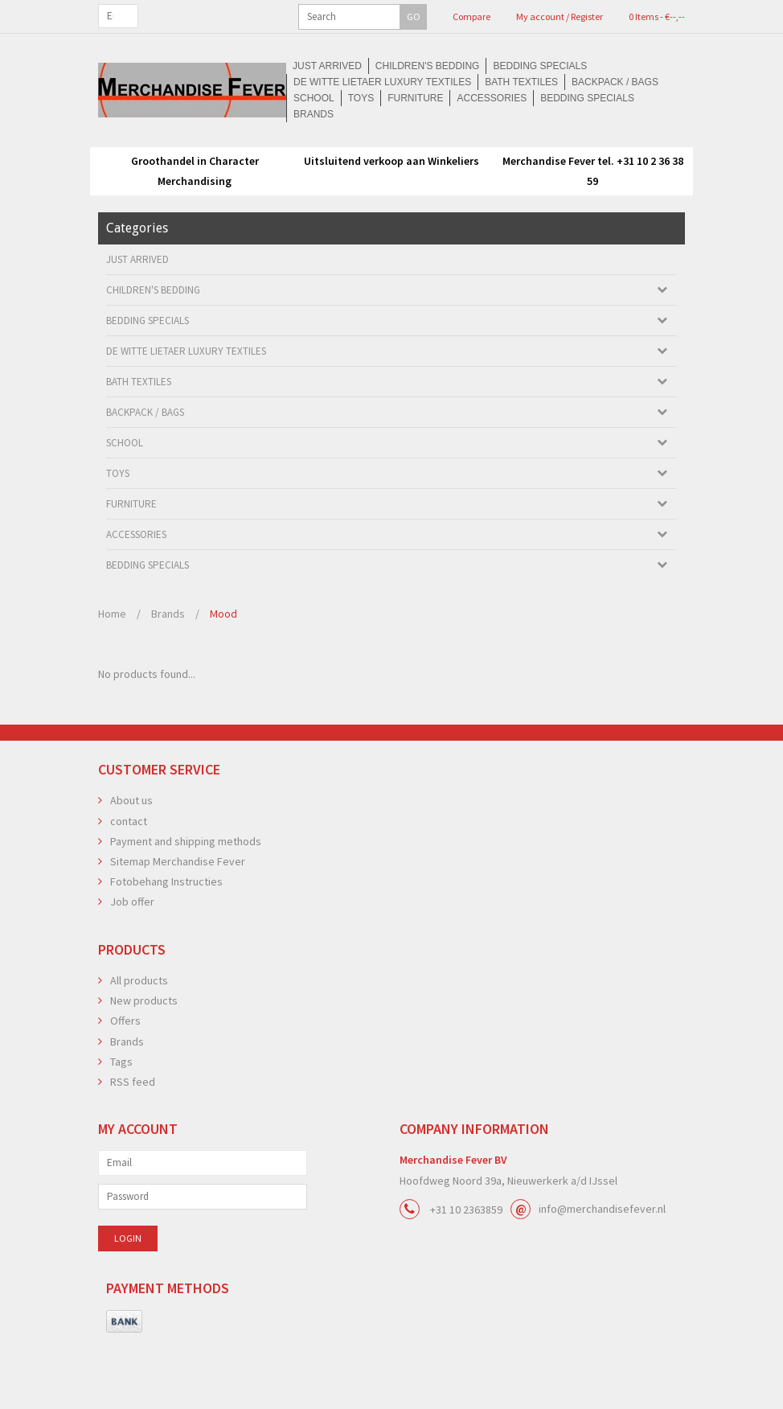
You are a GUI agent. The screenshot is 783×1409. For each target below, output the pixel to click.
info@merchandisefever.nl (602, 1266)
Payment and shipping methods (185, 898)
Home (112, 670)
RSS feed (132, 1139)
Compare (390, 16)
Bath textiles (157, 154)
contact (128, 878)
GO (213, 16)
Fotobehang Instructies (166, 938)
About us (131, 857)
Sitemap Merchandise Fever (177, 918)
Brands (391, 170)
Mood (223, 670)
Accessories (518, 154)
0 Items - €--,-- (550, 16)
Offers (125, 1077)
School (333, 154)
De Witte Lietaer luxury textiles (549, 138)
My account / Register (465, 16)
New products (144, 1057)
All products (139, 1037)
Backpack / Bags (253, 154)
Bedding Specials (398, 138)
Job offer (132, 958)
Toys (383, 154)
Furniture (439, 154)
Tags (121, 1118)
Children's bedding (282, 138)
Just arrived (179, 138)
